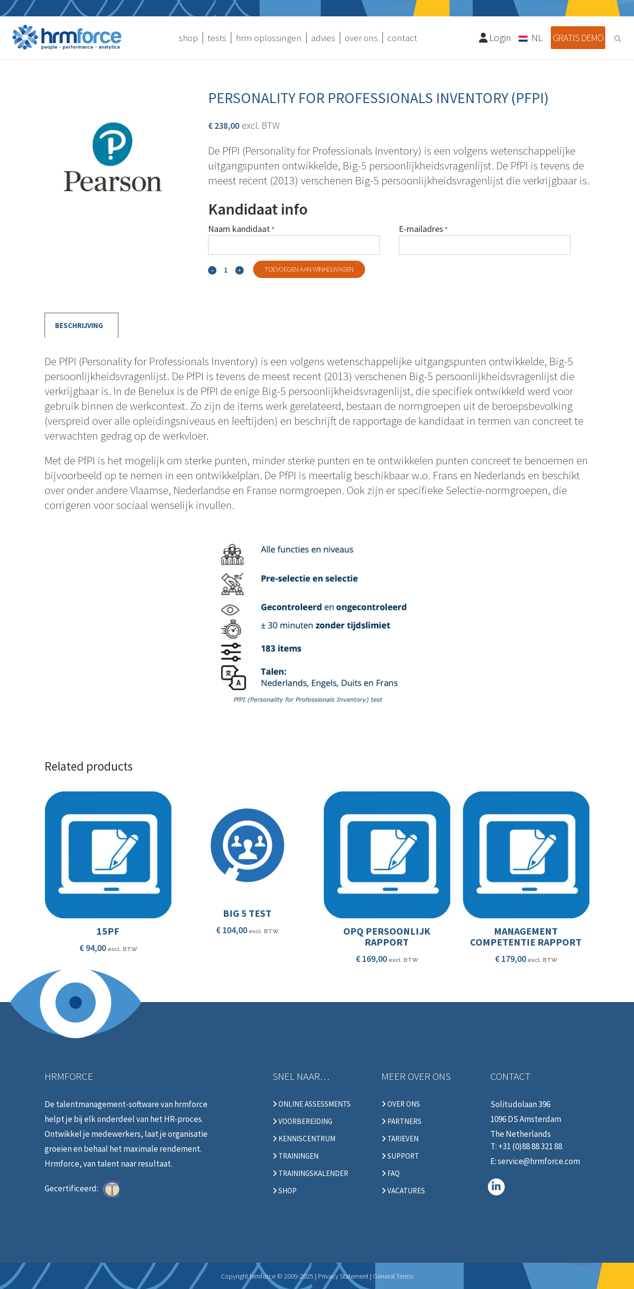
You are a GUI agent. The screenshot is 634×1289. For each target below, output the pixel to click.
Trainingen (295, 1156)
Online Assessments (311, 1104)
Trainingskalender (310, 1173)
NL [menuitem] (536, 37)
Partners (401, 1121)
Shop (284, 1190)
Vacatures (403, 1190)
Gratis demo (578, 37)
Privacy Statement (343, 1276)
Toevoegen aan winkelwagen (309, 269)
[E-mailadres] (485, 245)
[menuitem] (531, 37)
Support (400, 1156)
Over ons (400, 1104)
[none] (531, 37)
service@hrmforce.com (539, 1161)
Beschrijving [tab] (79, 325)
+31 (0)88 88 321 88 (530, 1146)
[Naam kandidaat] (294, 245)
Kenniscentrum (303, 1138)
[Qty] (226, 270)
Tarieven (400, 1138)
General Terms (393, 1276)
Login (495, 37)
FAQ (390, 1173)
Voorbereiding (302, 1121)
